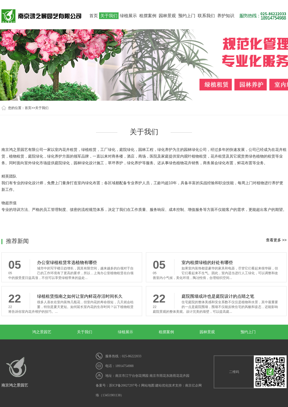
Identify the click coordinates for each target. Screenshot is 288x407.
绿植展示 (128, 15)
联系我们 (206, 15)
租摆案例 (147, 15)
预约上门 (186, 15)
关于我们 (108, 15)
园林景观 (167, 15)
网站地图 (147, 385)
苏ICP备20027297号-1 (124, 385)
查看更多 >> (276, 240)
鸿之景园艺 (41, 332)
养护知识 (225, 15)
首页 (93, 15)
